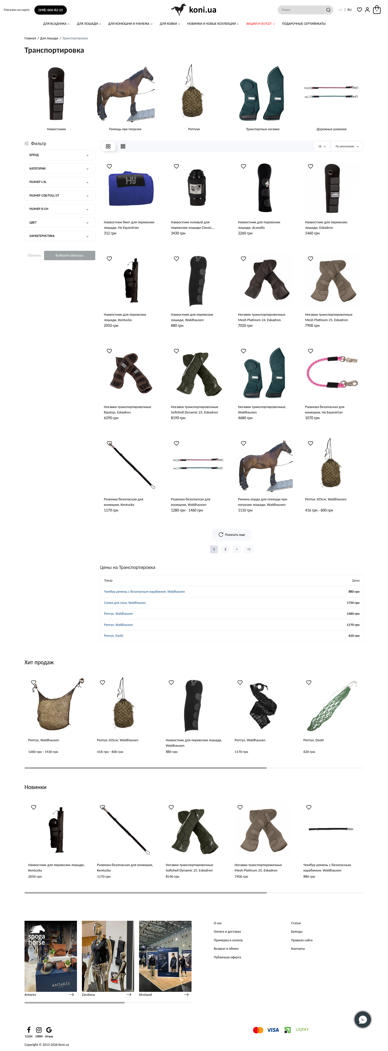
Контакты (298, 949)
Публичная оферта (227, 957)
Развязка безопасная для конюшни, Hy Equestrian (324, 409)
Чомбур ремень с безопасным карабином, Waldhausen (144, 592)
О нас (218, 923)
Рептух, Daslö (113, 636)
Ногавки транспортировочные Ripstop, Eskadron (127, 409)
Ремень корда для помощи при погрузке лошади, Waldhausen (262, 502)
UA (340, 10)
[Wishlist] (109, 166)
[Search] (328, 10)
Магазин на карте (16, 10)
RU (349, 10)
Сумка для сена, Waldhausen (125, 603)
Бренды (297, 931)
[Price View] (123, 146)
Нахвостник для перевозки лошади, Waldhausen (192, 317)
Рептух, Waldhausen (118, 614)
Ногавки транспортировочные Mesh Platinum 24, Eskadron (261, 317)
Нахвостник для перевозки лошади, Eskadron (326, 225)
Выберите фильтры (70, 255)
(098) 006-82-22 (50, 10)
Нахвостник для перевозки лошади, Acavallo (259, 225)
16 (322, 146)
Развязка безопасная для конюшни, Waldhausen (190, 502)
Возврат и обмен (226, 949)
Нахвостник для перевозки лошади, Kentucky (125, 317)
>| (248, 549)
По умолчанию (347, 146)
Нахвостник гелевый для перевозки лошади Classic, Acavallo (192, 225)
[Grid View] (108, 146)
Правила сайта (302, 940)
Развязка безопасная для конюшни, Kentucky (123, 502)
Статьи (296, 923)
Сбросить (34, 255)
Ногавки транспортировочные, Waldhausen (262, 409)
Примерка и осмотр (228, 940)
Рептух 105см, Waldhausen (325, 499)
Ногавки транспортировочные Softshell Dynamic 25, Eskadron (194, 409)
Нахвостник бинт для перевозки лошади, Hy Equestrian (129, 225)
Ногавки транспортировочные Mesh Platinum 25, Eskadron (328, 317)
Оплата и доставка (227, 931)
